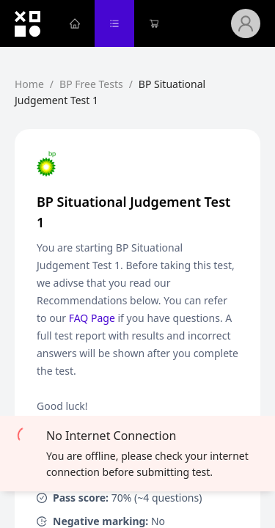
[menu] (143, 23)
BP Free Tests (91, 84)
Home (29, 84)
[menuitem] (75, 23)
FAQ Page (92, 318)
